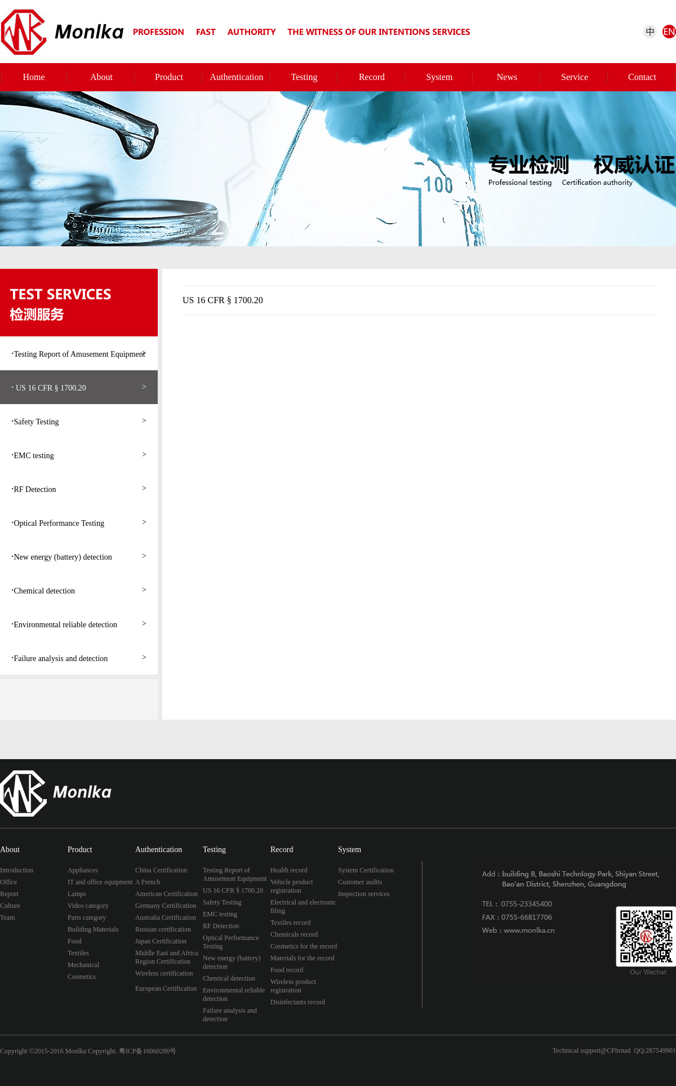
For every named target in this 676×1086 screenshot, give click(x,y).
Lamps (77, 894)
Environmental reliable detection (78, 624)
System (439, 77)
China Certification (161, 870)
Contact (642, 77)
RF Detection (78, 489)
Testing (304, 77)
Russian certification (163, 929)
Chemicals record (294, 934)
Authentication (236, 77)
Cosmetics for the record (303, 946)
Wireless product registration (293, 986)
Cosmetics (82, 977)
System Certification (366, 870)
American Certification (166, 894)
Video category (88, 906)
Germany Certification (165, 906)
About (101, 77)
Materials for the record (302, 958)
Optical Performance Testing (78, 522)
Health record (289, 870)
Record (372, 77)
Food (75, 941)
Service (574, 77)
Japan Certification (160, 941)
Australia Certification (165, 917)
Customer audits (360, 882)
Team (7, 917)
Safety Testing (78, 421)
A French (147, 882)
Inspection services (364, 894)
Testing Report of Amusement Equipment (78, 353)
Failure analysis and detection (78, 658)
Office (8, 882)
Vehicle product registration (291, 886)
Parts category (87, 917)
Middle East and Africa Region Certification (166, 957)
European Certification (166, 988)
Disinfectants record (297, 1002)
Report (9, 894)
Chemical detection (78, 590)
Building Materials (93, 929)
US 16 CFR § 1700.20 (78, 387)
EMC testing (78, 455)
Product (169, 77)
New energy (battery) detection (78, 556)
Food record (286, 970)
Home (34, 77)
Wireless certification (164, 973)
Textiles (78, 953)
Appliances (83, 870)
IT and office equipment (100, 882)
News (507, 77)
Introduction (16, 870)
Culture (10, 906)
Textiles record (290, 923)
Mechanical (83, 965)
